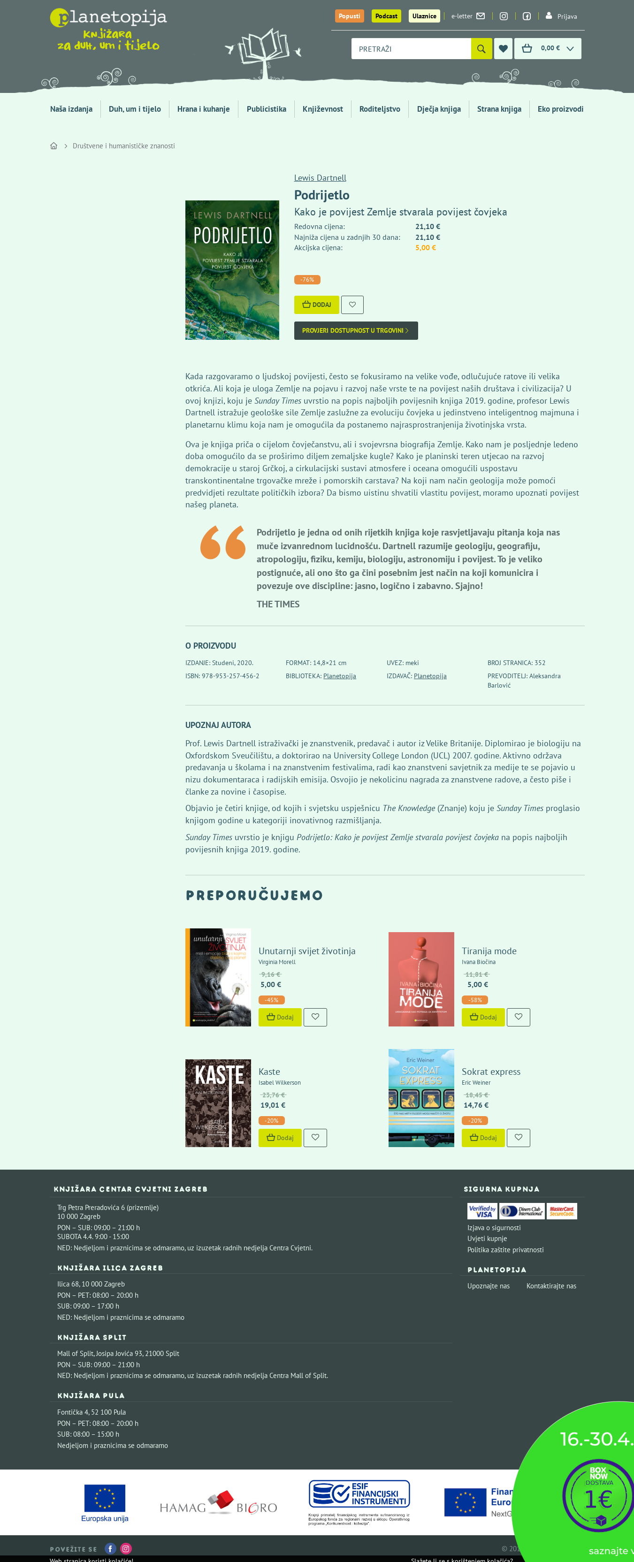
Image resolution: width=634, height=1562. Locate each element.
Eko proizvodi (561, 109)
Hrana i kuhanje (203, 109)
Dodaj (316, 304)
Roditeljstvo (379, 109)
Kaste (269, 1071)
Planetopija (339, 676)
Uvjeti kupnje (487, 1238)
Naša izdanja (71, 109)
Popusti (349, 16)
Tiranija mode (489, 951)
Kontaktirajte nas (551, 1285)
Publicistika (266, 109)
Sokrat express (491, 1071)
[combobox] (411, 48)
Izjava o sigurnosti (494, 1227)
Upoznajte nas (488, 1285)
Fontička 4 (72, 1412)
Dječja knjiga (439, 109)
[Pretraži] (481, 48)
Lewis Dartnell (320, 177)
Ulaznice (424, 16)
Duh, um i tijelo (135, 109)
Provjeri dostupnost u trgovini (356, 330)
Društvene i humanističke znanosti (124, 145)
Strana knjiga (499, 109)
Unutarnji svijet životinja (307, 951)
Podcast (386, 16)
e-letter (468, 16)
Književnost (323, 109)
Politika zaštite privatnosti (505, 1249)
